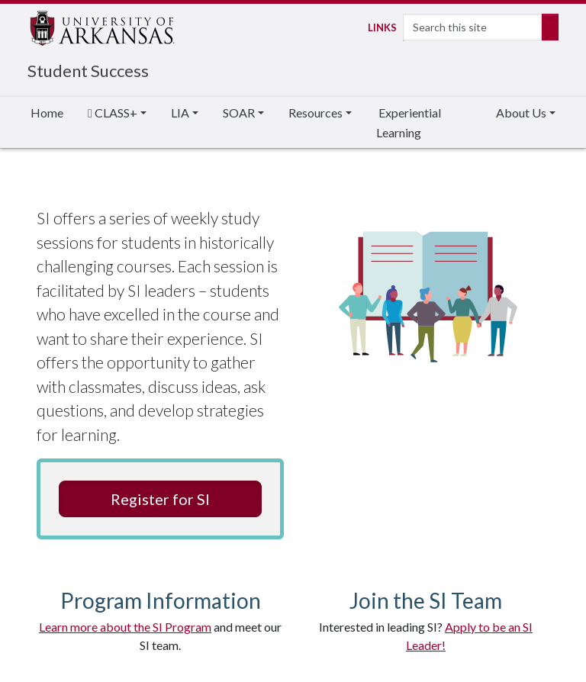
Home (47, 112)
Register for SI (160, 499)
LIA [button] (180, 112)
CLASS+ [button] (112, 112)
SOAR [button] (239, 112)
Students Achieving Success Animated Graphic (425, 298)
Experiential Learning (408, 122)
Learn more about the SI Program (125, 626)
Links (381, 27)
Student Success (88, 70)
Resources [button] (315, 112)
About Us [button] (521, 112)
